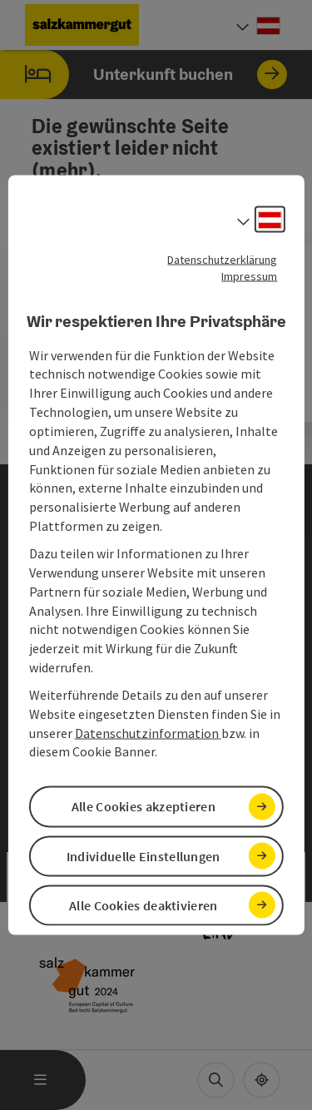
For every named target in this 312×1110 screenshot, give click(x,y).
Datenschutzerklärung (222, 259)
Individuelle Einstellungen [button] (143, 855)
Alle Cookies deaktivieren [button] (143, 904)
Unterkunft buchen (143, 74)
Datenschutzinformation (148, 732)
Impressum (249, 276)
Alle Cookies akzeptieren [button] (143, 806)
